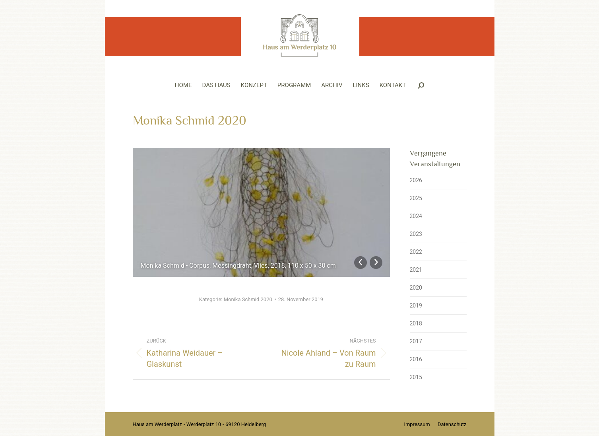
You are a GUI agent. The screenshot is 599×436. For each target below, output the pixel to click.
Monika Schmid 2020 (248, 299)
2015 (416, 377)
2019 (416, 305)
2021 (416, 270)
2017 (416, 341)
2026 (416, 180)
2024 (416, 216)
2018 (416, 323)
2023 (416, 234)
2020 (416, 287)
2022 (416, 252)
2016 (416, 359)
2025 (416, 198)
